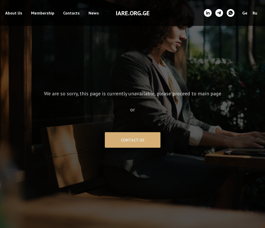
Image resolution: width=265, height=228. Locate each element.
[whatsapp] (230, 13)
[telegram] (219, 13)
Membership (42, 13)
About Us (13, 13)
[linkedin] (208, 13)
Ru (255, 13)
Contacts (71, 13)
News (94, 13)
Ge (244, 13)
